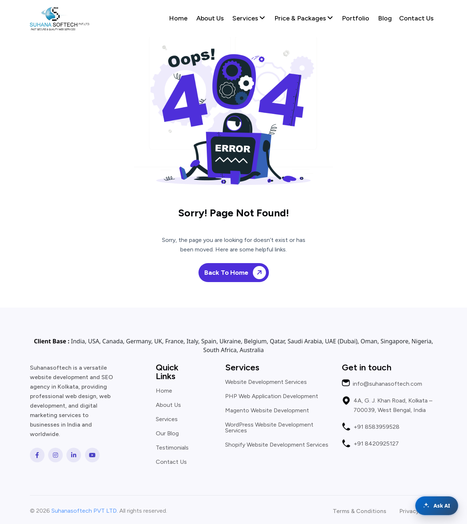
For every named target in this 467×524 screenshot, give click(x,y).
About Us (210, 18)
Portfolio (355, 18)
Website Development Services (266, 382)
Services (248, 18)
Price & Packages (303, 18)
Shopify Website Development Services (276, 445)
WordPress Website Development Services (269, 428)
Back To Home (236, 272)
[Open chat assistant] (436, 505)
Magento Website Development (267, 410)
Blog (385, 18)
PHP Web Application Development (271, 396)
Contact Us (416, 18)
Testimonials (172, 448)
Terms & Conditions (359, 511)
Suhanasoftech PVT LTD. (84, 510)
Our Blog (167, 433)
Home (178, 18)
